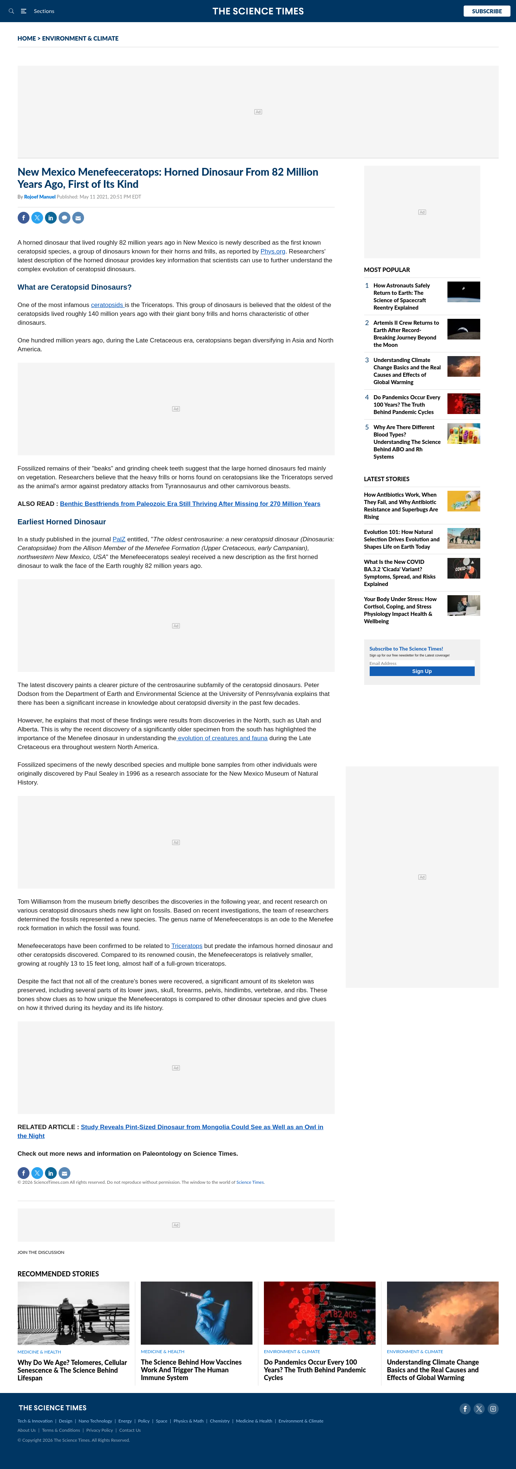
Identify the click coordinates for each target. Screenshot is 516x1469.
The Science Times (258, 11)
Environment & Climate (301, 1421)
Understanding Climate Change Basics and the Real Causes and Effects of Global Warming (433, 1370)
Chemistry (220, 1421)
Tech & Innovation (35, 1421)
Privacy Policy (99, 1430)
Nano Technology (95, 1421)
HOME (27, 38)
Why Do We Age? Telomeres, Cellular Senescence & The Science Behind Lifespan (72, 1370)
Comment (64, 218)
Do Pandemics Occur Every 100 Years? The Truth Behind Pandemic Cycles (407, 404)
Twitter (37, 218)
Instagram (493, 1408)
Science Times (250, 1182)
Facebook (23, 218)
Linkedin (51, 218)
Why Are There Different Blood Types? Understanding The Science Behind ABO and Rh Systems (407, 442)
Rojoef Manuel (40, 197)
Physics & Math (188, 1421)
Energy (125, 1421)
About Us (27, 1430)
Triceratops (186, 945)
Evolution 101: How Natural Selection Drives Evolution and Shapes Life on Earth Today (402, 539)
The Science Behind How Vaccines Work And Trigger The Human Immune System (191, 1370)
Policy (144, 1421)
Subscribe (487, 11)
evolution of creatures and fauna (222, 738)
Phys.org (273, 251)
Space (161, 1421)
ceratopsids (108, 304)
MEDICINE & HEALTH (39, 1352)
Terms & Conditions (61, 1430)
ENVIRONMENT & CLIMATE (80, 38)
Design (65, 1421)
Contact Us (130, 1430)
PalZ (119, 539)
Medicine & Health (254, 1421)
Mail (78, 218)
